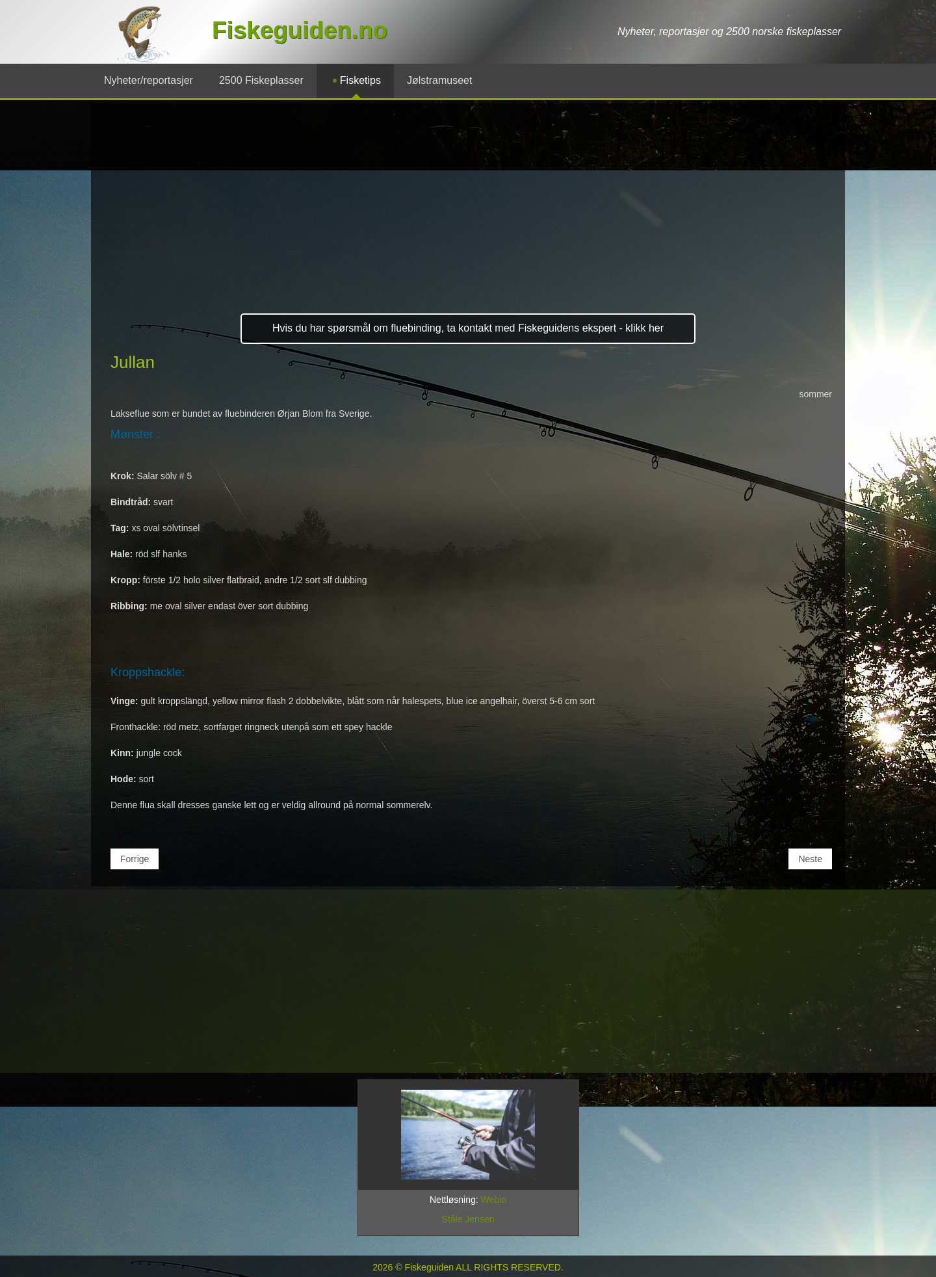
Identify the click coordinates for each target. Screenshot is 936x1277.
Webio (493, 1199)
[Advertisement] (468, 214)
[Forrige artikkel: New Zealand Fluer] (134, 859)
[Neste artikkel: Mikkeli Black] (810, 859)
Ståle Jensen (468, 1219)
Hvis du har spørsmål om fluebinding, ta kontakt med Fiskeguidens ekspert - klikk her (468, 328)
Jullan (132, 362)
